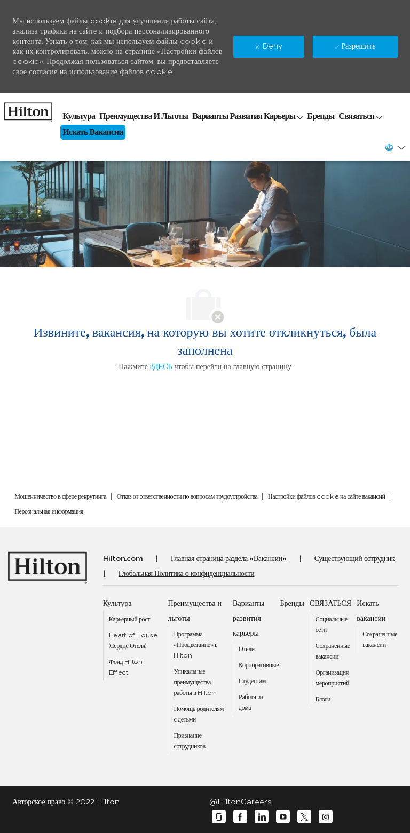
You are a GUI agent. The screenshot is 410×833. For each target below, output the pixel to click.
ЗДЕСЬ (161, 366)
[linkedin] (261, 816)
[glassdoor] (219, 816)
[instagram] (325, 816)
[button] (394, 147)
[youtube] (283, 816)
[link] (28, 109)
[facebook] (240, 816)
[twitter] (304, 816)
